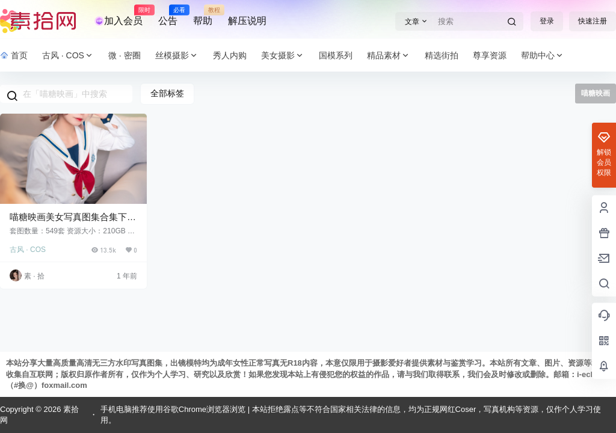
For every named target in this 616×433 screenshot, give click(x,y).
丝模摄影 (177, 55)
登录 (547, 21)
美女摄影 (282, 55)
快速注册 (592, 21)
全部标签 (167, 93)
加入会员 (118, 15)
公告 (167, 15)
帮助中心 (542, 55)
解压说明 (247, 21)
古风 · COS (68, 55)
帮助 (202, 15)
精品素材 (388, 55)
